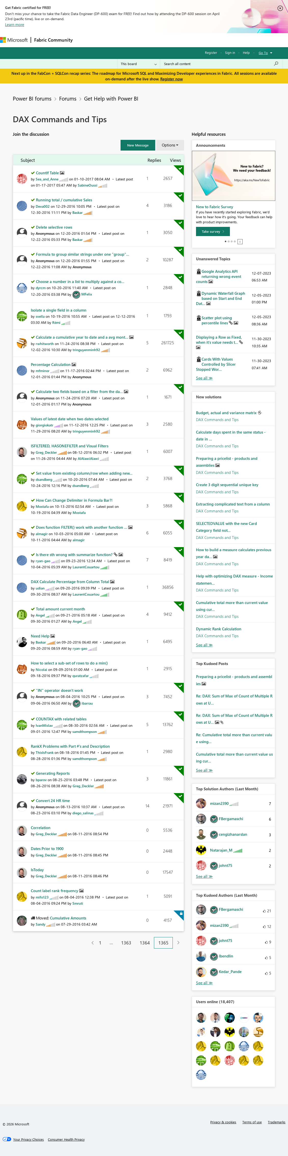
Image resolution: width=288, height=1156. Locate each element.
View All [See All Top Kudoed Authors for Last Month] (204, 983)
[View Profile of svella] (40, 316)
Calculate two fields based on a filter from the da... (80, 391)
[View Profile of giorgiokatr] (44, 425)
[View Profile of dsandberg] (44, 479)
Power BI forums (32, 98)
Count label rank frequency (55, 890)
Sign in (230, 52)
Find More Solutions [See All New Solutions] (204, 645)
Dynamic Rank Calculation (218, 628)
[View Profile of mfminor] (42, 370)
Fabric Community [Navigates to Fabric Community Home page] (53, 40)
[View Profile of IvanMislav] (44, 725)
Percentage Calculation (51, 364)
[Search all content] (221, 64)
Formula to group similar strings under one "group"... (82, 254)
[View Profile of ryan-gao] (43, 560)
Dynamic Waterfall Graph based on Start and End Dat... (220, 298)
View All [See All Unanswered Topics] (204, 378)
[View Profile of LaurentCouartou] (86, 566)
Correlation (40, 827)
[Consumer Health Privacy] (66, 1139)
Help (246, 52)
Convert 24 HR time (53, 800)
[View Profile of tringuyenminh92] (86, 349)
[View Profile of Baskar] (77, 212)
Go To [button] (263, 53)
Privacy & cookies (223, 1122)
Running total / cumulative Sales (64, 199)
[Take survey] (213, 231)
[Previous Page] (91, 943)
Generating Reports (53, 773)
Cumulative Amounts (68, 917)
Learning (192, 40)
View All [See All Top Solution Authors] (204, 876)
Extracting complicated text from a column (233, 504)
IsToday (37, 869)
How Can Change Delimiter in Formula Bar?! (74, 500)
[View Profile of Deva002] (43, 206)
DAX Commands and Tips (217, 419)
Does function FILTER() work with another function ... (82, 527)
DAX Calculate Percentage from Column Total (70, 581)
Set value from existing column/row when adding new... (84, 473)
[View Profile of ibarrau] (87, 703)
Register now (171, 78)
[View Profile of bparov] (41, 779)
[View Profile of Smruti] (77, 903)
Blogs (173, 40)
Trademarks (276, 1122)
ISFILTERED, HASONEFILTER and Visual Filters (69, 445)
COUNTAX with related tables (61, 718)
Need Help (40, 635)
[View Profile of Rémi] (56, 322)
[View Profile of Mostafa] (42, 506)
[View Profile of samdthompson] (84, 731)
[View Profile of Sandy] (40, 924)
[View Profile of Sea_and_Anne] (47, 179)
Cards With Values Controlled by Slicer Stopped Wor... (216, 364)
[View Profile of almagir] (42, 533)
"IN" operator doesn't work (59, 690)
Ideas (128, 40)
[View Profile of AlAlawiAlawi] (88, 458)
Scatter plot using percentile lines (217, 320)
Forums (84, 40)
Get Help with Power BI (111, 98)
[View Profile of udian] (40, 588)
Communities (150, 40)
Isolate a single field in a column (58, 310)
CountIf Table (48, 172)
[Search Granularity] (139, 64)
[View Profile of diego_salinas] (83, 812)
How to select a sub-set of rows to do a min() (69, 663)
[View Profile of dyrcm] (41, 287)
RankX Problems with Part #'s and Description (70, 746)
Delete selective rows (54, 227)
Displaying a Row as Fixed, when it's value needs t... (219, 340)
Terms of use (252, 1122)
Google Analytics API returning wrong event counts (218, 276)
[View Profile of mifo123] (42, 897)
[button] (138, 145)
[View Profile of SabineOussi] (87, 185)
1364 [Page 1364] (145, 943)
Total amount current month (60, 608)
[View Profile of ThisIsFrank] (45, 752)
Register (211, 52)
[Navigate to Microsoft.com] (14, 40)
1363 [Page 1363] (126, 943)
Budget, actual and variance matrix (227, 412)
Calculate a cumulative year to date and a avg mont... (82, 337)
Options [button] (168, 144)
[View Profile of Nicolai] (41, 669)
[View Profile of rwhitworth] (45, 343)
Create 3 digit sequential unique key (227, 484)
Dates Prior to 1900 (47, 848)
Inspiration (106, 40)
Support (214, 40)
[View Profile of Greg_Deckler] (46, 452)
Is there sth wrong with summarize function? (75, 554)
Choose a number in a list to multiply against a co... (80, 281)
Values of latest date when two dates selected (70, 418)
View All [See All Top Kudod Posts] (204, 770)
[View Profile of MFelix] (86, 294)
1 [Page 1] (100, 943)
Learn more (14, 24)
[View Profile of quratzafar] (80, 675)
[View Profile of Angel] (40, 615)
